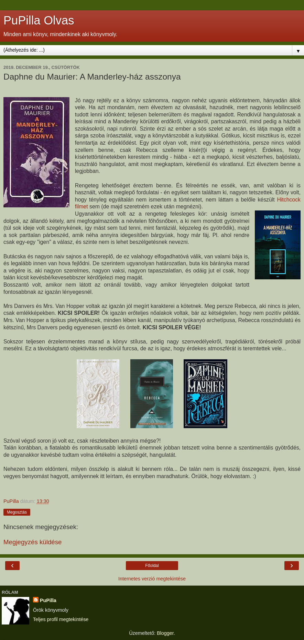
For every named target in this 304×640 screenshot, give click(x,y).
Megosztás (17, 512)
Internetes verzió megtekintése (152, 578)
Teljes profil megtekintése (61, 619)
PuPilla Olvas (38, 20)
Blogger (165, 633)
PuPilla (48, 600)
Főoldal (152, 565)
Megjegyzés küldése (32, 542)
